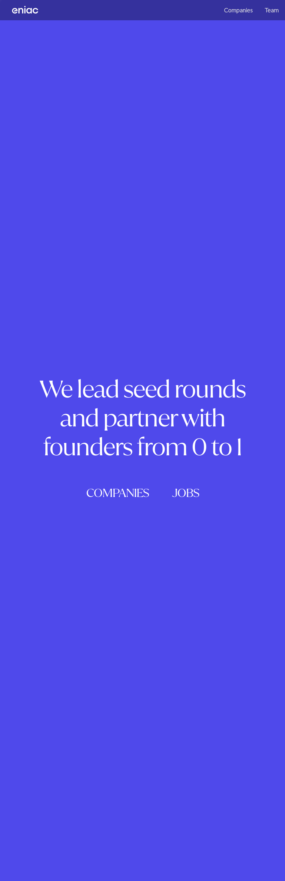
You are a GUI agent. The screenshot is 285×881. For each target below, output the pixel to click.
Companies (226, 22)
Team (259, 22)
